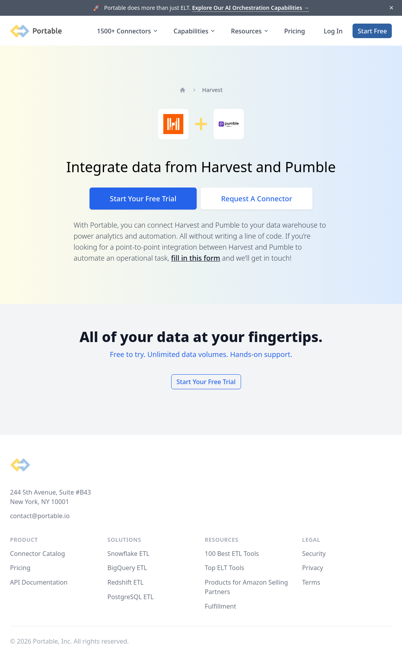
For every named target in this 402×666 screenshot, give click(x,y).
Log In (333, 31)
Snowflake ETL (129, 553)
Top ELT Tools (224, 567)
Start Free (372, 31)
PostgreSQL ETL (131, 596)
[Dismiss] (391, 8)
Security (314, 553)
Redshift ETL (126, 582)
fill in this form (195, 258)
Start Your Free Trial (143, 198)
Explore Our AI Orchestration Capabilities (250, 7)
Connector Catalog (37, 553)
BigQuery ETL (127, 567)
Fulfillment (220, 606)
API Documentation (39, 582)
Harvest (212, 90)
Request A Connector (256, 198)
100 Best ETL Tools (232, 553)
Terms (311, 582)
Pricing (294, 31)
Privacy (312, 567)
